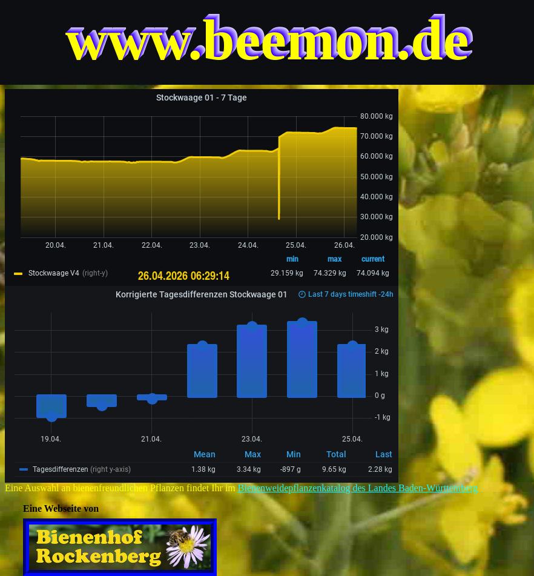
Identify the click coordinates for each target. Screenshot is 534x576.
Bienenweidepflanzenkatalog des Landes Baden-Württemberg (358, 488)
